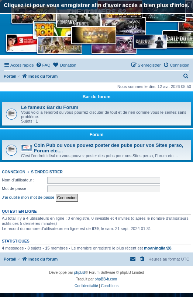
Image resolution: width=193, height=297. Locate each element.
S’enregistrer (47, 172)
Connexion (13, 172)
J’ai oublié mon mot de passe (28, 197)
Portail (10, 76)
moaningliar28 (158, 248)
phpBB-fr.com (106, 279)
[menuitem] (43, 65)
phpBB (79, 273)
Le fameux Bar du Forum (49, 107)
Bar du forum (96, 96)
